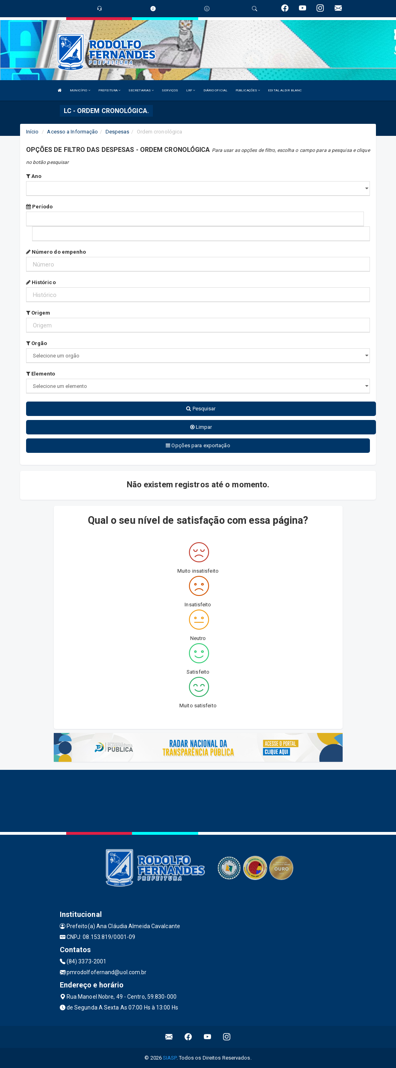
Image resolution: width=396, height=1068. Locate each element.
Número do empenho (56, 252)
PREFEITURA (109, 90)
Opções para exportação (198, 445)
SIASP (170, 1058)
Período (39, 207)
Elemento (40, 374)
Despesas (118, 132)
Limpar (201, 427)
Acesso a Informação (72, 132)
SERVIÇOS (170, 90)
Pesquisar (200, 409)
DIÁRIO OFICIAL (215, 90)
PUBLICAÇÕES (248, 90)
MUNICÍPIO (80, 90)
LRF (190, 90)
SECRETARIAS (141, 90)
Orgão (36, 343)
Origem (38, 313)
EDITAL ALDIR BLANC (285, 90)
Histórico (41, 282)
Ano (34, 176)
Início (32, 132)
